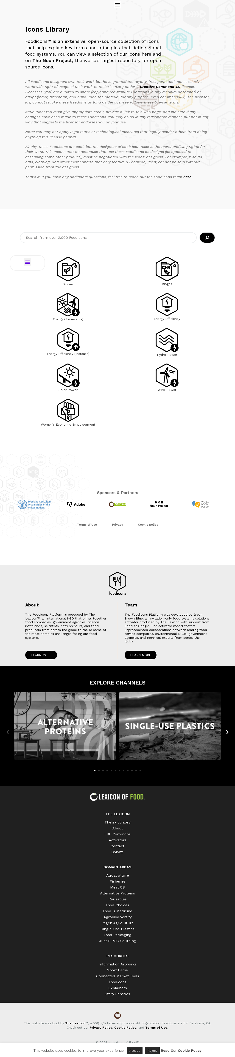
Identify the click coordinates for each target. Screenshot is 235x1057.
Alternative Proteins (117, 893)
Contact (117, 846)
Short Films (117, 970)
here (187, 177)
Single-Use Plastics (117, 929)
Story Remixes (117, 994)
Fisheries (118, 881)
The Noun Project (52, 60)
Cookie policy (148, 524)
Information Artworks (118, 964)
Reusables (118, 899)
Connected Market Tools (117, 976)
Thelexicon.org (117, 822)
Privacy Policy (101, 1027)
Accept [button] (134, 1050)
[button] (117, 4)
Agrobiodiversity (118, 917)
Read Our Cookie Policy (181, 1051)
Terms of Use (87, 524)
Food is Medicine (117, 911)
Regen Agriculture (117, 923)
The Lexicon (75, 1023)
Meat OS (117, 887)
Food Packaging (117, 935)
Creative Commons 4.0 (161, 86)
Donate (117, 852)
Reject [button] (152, 1050)
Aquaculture (117, 875)
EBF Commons (117, 834)
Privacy (117, 524)
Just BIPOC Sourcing (117, 941)
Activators (117, 840)
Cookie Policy (125, 1027)
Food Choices (117, 905)
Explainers (117, 988)
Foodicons (117, 982)
